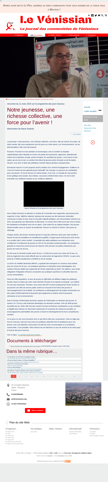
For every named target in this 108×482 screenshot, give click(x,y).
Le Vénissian (90, 441)
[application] (44, 194)
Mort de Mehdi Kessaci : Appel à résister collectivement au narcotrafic (30, 379)
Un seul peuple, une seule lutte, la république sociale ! (25, 359)
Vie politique (12, 99)
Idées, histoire (54, 436)
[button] (85, 16)
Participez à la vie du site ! (97, 476)
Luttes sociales (36, 439)
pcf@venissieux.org (19, 406)
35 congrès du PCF (9, 444)
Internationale (71, 436)
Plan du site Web (19, 429)
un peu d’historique (18, 410)
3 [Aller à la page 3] (25, 383)
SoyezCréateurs (61, 466)
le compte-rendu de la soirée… (30, 335)
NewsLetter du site (92, 128)
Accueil (87, 107)
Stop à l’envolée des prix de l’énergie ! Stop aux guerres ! (26, 361)
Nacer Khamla (77, 134)
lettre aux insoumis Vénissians (18, 370)
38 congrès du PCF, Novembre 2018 (14, 451)
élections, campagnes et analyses (96, 444)
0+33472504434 (17, 401)
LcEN (55, 463)
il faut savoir (67, 463)
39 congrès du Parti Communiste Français (15, 454)
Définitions (88, 131)
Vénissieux (92, 436)
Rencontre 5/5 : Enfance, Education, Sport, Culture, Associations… (30, 377)
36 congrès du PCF (9, 446)
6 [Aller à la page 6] (43, 383)
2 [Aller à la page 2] (19, 383)
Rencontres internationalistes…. (74, 439)
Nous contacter (35, 417)
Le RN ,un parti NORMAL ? (17, 372)
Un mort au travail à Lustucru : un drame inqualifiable (25, 363)
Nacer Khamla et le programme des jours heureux (30, 346)
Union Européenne (70, 441)
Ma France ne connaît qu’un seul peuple (21, 368)
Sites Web (88, 125)
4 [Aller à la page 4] (31, 383)
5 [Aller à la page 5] (37, 383)
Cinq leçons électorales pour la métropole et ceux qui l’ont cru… (29, 366)
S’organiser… (10, 436)
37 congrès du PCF (9, 449)
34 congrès (7, 441)
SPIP (71, 466)
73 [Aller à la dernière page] (74, 383)
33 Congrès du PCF (9, 439)
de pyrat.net (50, 466)
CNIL (50, 463)
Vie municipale (91, 439)
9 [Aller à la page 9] (62, 383)
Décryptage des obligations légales (82, 463)
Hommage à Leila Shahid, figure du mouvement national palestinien (30, 374)
